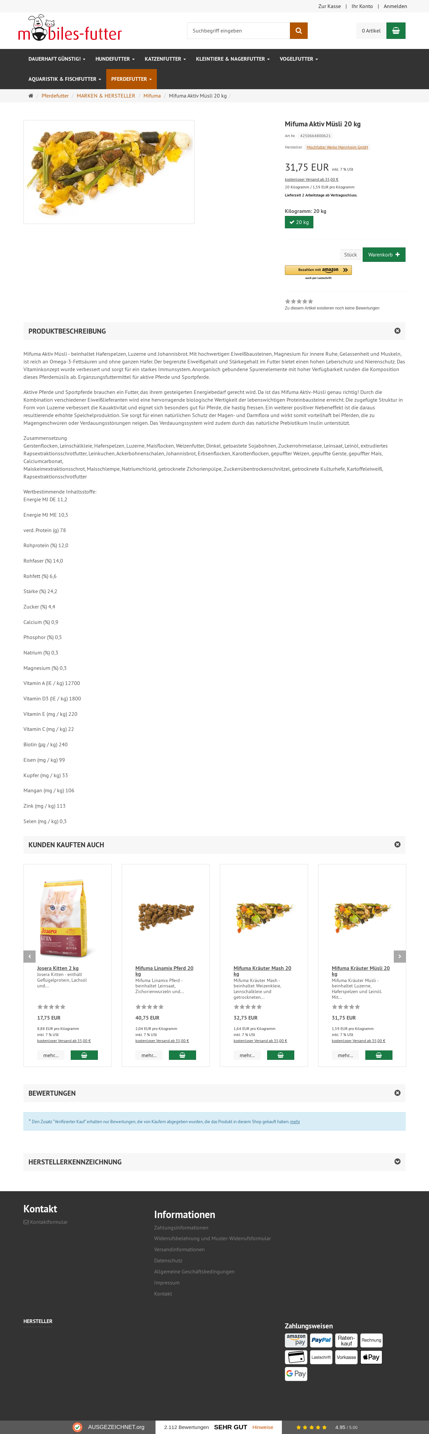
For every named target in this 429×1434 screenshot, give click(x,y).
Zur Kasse (329, 6)
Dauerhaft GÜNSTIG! (56, 58)
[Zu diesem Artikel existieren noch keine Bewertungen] (51, 1008)
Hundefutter (115, 58)
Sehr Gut (230, 1427)
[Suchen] (299, 30)
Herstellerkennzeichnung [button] (75, 1161)
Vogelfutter (299, 58)
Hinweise (262, 1427)
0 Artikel (371, 30)
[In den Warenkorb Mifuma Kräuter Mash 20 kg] (280, 1055)
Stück (350, 254)
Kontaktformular (45, 1221)
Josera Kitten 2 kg (58, 968)
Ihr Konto (362, 6)
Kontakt (163, 1293)
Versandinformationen (179, 1249)
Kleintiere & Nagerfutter (233, 58)
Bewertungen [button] (52, 1093)
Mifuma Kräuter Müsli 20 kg (361, 971)
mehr (295, 1121)
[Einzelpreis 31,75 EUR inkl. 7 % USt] (345, 167)
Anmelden (395, 6)
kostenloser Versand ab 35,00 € (312, 179)
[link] (332, 305)
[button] (318, 272)
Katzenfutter (165, 58)
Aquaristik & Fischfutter (64, 78)
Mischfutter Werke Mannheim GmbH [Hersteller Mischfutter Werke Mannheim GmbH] (337, 147)
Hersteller (38, 1321)
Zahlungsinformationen (181, 1227)
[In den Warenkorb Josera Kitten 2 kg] (84, 1055)
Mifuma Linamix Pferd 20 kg (164, 971)
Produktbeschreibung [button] (67, 331)
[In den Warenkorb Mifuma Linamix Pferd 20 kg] (182, 1055)
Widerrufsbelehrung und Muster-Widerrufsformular (212, 1238)
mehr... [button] (50, 1055)
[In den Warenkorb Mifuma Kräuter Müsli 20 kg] (378, 1055)
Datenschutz (168, 1260)
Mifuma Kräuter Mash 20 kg (262, 971)
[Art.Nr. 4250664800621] (345, 135)
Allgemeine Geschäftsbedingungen (194, 1271)
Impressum (167, 1282)
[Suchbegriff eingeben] (238, 30)
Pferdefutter (131, 78)
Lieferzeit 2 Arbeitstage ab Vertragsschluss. (321, 195)
